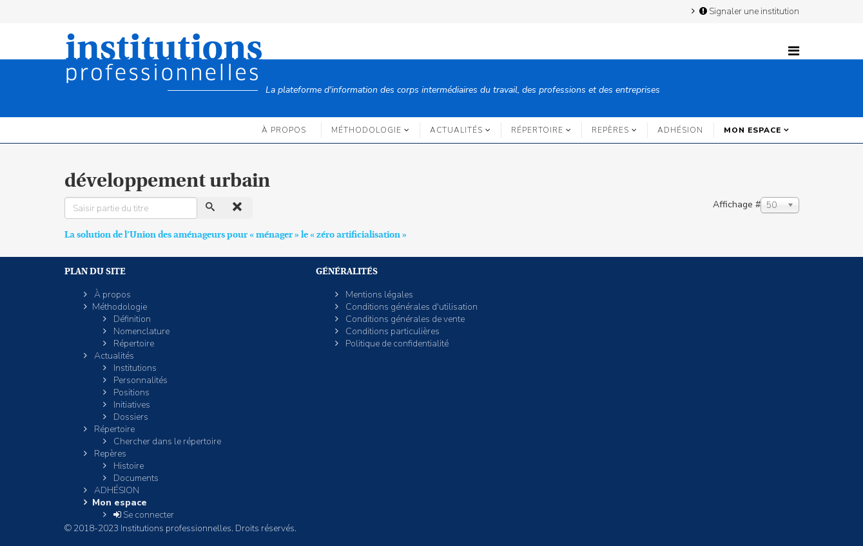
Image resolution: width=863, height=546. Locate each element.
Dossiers (130, 417)
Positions (131, 392)
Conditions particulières (392, 331)
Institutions (134, 368)
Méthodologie (366, 130)
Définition (131, 319)
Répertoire (537, 130)
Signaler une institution (748, 11)
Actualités (456, 130)
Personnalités (140, 380)
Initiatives (131, 405)
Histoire (128, 466)
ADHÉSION (680, 130)
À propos (284, 130)
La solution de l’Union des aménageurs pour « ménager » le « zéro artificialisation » (235, 234)
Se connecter (143, 515)
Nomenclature (141, 331)
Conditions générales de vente (404, 319)
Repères (610, 130)
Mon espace (752, 130)
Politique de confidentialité (396, 343)
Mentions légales (378, 294)
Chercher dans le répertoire (166, 441)
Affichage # (737, 204)
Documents (135, 478)
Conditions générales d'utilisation (411, 307)
